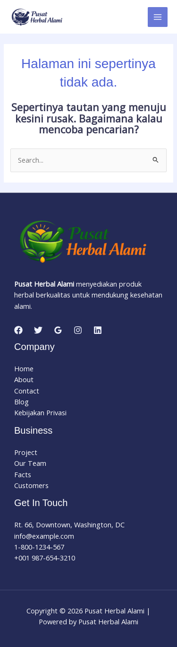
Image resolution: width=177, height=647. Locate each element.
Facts (22, 474)
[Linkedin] (97, 330)
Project (25, 452)
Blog (21, 401)
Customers (31, 485)
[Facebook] (18, 330)
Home (24, 368)
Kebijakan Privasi (40, 412)
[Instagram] (78, 330)
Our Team (30, 463)
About (24, 379)
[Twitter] (38, 330)
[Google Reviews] (58, 330)
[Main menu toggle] (158, 17)
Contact (26, 390)
